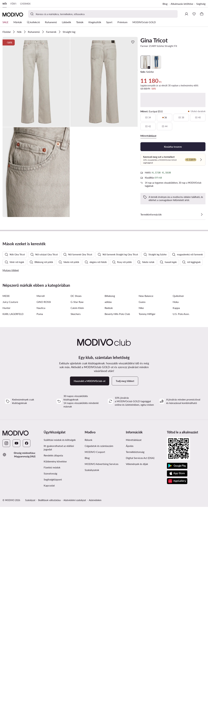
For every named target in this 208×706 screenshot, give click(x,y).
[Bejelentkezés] (186, 14)
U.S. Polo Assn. (181, 490)
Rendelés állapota (53, 632)
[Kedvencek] (194, 14)
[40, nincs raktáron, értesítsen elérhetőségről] (197, 117)
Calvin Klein (77, 484)
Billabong (110, 472)
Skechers (76, 490)
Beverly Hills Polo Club (117, 490)
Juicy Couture (10, 478)
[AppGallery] (177, 658)
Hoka (176, 478)
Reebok (109, 484)
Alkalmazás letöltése (182, 3)
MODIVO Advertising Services (101, 640)
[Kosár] (201, 14)
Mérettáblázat (134, 616)
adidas (108, 478)
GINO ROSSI (44, 478)
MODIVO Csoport (95, 628)
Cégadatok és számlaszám (99, 622)
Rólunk (88, 616)
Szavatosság (50, 650)
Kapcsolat (49, 662)
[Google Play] (177, 643)
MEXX (6, 472)
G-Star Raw (77, 478)
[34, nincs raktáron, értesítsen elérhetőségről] (148, 117)
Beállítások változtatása (49, 677)
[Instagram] (6, 620)
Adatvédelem (95, 677)
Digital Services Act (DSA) (140, 634)
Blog (165, 3)
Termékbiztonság (135, 628)
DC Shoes (76, 472)
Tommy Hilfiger (147, 490)
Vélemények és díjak (137, 640)
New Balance (146, 472)
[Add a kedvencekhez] (133, 42)
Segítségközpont (53, 656)
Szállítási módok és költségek (60, 616)
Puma (40, 490)
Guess (142, 478)
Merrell (41, 472)
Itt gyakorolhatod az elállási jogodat (59, 624)
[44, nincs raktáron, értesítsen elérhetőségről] (164, 126)
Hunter (6, 484)
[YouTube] (16, 620)
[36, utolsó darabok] (164, 117)
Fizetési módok (52, 644)
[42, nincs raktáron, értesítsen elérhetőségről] (148, 126)
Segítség (200, 3)
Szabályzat (30, 677)
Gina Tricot (154, 40)
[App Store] (177, 650)
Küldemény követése (55, 638)
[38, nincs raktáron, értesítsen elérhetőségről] (181, 117)
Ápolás (129, 622)
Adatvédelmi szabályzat (74, 677)
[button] (36, 82)
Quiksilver (178, 472)
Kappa (176, 484)
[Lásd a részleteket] (201, 214)
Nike (141, 484)
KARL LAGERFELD (13, 490)
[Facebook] (26, 620)
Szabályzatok (92, 646)
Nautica (41, 484)
